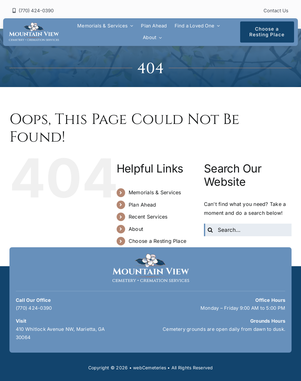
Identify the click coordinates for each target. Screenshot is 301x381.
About (136, 229)
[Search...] (248, 230)
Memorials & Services (155, 192)
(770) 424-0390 (34, 308)
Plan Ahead (142, 205)
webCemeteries (149, 367)
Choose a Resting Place (157, 241)
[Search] (210, 230)
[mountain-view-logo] (34, 25)
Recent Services (148, 217)
